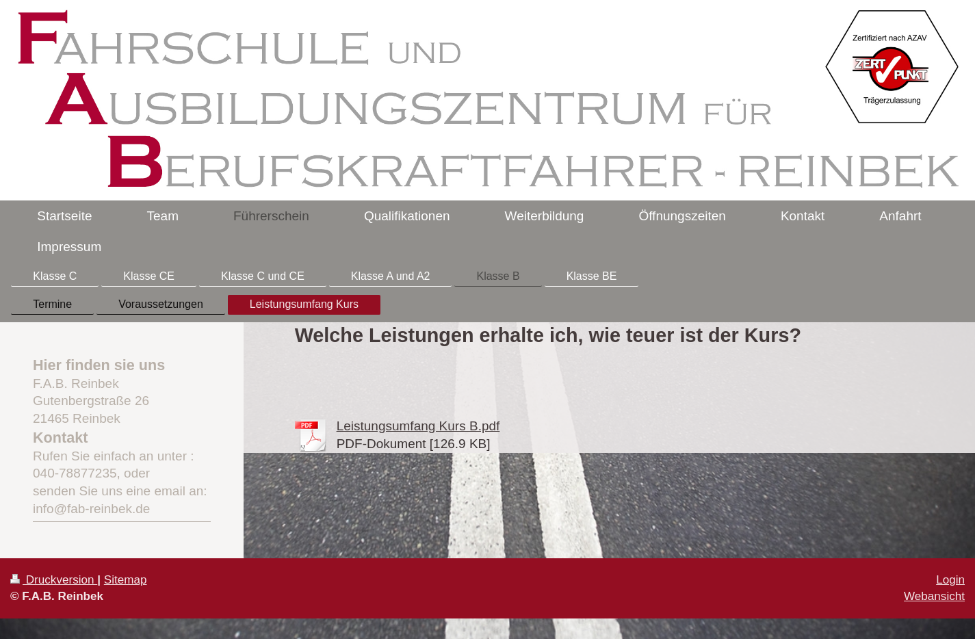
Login (950, 579)
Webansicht (934, 596)
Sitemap (125, 579)
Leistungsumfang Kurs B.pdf (418, 426)
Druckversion (53, 579)
